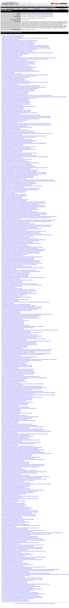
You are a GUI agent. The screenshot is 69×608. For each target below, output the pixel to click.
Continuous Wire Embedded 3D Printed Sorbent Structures (11, 128)
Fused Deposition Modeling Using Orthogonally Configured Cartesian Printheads (15, 276)
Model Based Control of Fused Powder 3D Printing (10, 405)
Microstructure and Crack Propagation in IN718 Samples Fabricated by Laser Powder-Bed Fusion (17, 395)
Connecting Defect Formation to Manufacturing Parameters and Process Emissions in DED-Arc (17, 127)
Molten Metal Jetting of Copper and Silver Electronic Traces (11, 411)
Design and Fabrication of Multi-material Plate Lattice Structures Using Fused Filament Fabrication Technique (19, 152)
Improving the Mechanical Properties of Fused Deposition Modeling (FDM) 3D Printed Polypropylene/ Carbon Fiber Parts (21, 315)
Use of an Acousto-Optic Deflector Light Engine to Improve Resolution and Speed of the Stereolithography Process (20, 592)
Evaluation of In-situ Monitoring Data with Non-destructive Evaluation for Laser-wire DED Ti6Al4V (18, 235)
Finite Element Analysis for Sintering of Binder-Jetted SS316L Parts (12, 265)
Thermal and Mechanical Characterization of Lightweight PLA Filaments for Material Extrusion (17, 554)
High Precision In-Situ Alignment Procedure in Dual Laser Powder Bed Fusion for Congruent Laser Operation (19, 293)
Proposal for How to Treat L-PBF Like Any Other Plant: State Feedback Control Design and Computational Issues (20, 496)
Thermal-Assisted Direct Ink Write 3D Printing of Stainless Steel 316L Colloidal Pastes (16, 553)
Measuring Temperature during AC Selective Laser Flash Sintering (12, 384)
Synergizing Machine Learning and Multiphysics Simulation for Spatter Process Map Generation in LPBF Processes (20, 542)
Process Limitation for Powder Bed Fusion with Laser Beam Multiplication (14, 487)
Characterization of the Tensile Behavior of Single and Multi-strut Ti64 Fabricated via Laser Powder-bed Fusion (19, 112)
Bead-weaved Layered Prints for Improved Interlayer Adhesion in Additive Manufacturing (16, 101)
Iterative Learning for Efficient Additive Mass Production (11, 355)
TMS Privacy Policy (43, 603)
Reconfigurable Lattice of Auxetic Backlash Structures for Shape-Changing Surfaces (15, 509)
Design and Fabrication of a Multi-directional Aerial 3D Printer (12, 151)
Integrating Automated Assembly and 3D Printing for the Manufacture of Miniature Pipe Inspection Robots (19, 343)
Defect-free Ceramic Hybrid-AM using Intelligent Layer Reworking (12, 144)
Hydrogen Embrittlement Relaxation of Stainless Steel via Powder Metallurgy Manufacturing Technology (18, 305)
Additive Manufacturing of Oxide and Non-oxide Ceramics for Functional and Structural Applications (18, 69)
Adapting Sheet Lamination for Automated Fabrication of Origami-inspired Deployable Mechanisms (18, 62)
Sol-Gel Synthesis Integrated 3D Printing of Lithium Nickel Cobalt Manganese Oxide (15, 524)
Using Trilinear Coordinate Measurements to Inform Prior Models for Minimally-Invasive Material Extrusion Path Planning (21, 596)
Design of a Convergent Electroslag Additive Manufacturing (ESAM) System (14, 160)
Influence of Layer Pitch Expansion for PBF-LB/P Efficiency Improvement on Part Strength (16, 331)
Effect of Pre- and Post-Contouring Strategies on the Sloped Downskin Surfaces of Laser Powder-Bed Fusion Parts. (20, 209)
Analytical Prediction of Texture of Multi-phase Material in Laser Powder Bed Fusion (15, 91)
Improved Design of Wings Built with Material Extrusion (11, 311)
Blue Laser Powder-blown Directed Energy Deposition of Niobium (12, 105)
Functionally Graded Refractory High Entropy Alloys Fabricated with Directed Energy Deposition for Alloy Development (21, 271)
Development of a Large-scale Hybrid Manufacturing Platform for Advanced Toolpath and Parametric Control (19, 183)
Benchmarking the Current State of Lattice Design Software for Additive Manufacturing (16, 102)
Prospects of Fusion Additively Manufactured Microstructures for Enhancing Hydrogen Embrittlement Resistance (20, 498)
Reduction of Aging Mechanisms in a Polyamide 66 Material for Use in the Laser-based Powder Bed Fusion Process (20, 510)
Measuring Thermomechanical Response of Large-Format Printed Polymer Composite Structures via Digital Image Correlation (22, 386)
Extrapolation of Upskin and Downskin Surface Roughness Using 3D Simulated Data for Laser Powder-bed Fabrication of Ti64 (22, 256)
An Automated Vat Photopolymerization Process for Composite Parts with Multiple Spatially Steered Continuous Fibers (21, 85)
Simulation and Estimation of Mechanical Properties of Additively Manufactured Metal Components (18, 519)
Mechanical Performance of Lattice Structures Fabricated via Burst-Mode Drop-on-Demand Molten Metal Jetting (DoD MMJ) (22, 388)
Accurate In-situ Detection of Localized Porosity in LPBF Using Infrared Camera (15, 60)
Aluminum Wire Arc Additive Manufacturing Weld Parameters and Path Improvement (15, 80)
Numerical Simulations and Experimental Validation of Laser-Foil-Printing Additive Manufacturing (17, 436)
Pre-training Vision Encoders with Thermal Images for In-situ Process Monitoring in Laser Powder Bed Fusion (19, 470)
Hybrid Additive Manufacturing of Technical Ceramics (10, 300)
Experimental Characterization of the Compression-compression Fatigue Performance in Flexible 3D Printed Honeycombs (21, 243)
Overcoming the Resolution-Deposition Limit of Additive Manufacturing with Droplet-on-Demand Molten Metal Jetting (21, 450)
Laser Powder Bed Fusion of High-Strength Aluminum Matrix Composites (13, 362)
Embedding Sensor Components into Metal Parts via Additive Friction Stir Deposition (15, 222)
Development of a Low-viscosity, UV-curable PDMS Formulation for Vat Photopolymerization (17, 184)
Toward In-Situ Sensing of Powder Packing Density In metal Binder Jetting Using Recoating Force (17, 564)
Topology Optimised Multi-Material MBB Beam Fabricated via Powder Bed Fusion (15, 563)
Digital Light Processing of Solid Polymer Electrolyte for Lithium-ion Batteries (14, 194)
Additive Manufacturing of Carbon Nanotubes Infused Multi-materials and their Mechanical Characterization (19, 67)
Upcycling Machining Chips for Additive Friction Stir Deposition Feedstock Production (16, 591)
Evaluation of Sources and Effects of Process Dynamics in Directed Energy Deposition (15, 237)
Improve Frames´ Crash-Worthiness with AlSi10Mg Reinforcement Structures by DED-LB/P (16, 310)
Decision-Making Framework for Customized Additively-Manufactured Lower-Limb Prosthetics (17, 141)
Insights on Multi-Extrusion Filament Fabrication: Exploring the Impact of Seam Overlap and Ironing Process (19, 342)
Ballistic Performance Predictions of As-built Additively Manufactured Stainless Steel (15, 100)
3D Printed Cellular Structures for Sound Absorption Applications (12, 36)
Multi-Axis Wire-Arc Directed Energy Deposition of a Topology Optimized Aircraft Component (17, 417)
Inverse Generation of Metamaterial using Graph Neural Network (12, 348)
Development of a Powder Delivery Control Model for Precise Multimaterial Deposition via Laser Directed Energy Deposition (22, 185)
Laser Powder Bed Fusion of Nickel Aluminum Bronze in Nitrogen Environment (14, 364)
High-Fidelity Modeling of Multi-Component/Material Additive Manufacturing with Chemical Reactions (18, 289)
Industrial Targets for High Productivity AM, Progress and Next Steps (13, 328)
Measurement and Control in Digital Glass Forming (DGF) (11, 382)
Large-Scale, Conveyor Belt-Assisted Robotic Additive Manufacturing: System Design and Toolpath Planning (19, 356)
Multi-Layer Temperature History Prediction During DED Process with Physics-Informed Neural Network (19, 420)
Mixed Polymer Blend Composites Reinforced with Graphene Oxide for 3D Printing (15, 403)
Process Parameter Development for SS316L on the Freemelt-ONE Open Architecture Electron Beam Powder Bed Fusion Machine (22, 489)
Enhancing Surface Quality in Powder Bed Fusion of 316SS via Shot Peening (14, 229)
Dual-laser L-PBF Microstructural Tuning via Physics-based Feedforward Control (15, 199)
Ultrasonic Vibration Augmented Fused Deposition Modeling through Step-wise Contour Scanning (17, 580)
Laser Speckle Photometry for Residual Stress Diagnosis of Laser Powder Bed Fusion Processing (17, 366)
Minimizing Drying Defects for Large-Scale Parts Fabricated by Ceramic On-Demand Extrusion (17, 398)
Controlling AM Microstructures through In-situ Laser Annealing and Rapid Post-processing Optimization (18, 132)
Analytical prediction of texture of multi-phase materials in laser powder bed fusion (15, 93)
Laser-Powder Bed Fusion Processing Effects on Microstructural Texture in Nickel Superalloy (17, 358)
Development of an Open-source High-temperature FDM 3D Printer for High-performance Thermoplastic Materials (20, 189)
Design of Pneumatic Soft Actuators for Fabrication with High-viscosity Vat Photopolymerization (17, 165)
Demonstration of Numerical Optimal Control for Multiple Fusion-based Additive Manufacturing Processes (19, 146)
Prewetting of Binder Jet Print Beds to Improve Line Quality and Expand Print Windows (16, 482)
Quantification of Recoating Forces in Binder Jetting (10, 499)
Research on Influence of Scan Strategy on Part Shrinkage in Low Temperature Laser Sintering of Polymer (19, 514)
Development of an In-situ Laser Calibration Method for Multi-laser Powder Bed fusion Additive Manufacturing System (21, 188)
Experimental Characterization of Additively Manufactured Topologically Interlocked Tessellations (17, 242)
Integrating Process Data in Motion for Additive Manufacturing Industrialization (14, 345)
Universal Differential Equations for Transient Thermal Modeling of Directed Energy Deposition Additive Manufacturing (21, 586)
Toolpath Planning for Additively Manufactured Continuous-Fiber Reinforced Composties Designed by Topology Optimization (22, 559)
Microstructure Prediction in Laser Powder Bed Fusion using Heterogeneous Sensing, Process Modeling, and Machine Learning (22, 397)
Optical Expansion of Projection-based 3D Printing (10, 444)
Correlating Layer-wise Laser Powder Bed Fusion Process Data (12, 134)
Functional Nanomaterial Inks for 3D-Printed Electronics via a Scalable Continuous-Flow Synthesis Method (19, 270)
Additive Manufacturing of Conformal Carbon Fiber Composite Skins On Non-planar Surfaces (17, 68)
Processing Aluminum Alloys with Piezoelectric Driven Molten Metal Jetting (14, 493)
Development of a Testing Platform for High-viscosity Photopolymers (13, 187)
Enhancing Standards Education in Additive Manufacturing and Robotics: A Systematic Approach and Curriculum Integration (22, 228)
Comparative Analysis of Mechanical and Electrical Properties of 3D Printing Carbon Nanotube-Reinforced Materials (20, 118)
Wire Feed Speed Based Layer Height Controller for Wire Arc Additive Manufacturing (15, 601)
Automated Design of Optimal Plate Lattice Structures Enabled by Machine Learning (15, 99)
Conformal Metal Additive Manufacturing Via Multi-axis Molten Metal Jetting (14, 126)
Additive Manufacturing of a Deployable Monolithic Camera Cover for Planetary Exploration (16, 66)
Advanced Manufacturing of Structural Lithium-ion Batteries (11, 73)
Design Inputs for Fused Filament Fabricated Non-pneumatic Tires (12, 157)
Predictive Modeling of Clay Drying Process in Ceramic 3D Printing (12, 481)
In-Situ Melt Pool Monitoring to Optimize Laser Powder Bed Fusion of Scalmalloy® (15, 320)
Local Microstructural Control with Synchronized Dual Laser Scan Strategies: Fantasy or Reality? (17, 370)
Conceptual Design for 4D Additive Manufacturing (10, 122)
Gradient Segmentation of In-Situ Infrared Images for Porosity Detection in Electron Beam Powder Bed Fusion (19, 283)
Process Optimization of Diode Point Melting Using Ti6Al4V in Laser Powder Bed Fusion (16, 488)
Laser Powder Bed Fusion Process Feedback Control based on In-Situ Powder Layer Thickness (17, 365)
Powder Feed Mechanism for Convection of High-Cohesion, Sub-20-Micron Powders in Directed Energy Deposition (20, 466)
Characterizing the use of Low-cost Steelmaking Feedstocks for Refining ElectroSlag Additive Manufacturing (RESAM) (21, 115)
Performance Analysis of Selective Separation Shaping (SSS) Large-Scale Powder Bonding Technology (18, 458)
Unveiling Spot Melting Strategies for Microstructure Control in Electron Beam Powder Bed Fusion (17, 590)
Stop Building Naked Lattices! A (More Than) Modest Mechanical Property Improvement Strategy (17, 531)
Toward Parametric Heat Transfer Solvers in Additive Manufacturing (13, 565)
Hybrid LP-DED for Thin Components (8, 303)
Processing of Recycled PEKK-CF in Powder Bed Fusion (11, 494)
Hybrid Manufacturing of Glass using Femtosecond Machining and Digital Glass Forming (16, 304)
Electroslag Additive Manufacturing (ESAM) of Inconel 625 (11, 218)
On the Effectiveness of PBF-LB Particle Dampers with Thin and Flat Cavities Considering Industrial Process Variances (21, 439)
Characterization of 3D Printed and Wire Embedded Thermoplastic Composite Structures (16, 111)
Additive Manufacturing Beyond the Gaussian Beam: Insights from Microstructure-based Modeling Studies (19, 63)
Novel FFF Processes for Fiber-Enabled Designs (9, 432)
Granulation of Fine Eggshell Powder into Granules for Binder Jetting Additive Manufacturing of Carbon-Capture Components (22, 284)
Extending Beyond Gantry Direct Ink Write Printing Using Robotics (12, 255)
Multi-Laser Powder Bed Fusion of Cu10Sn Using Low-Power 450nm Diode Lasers (15, 419)
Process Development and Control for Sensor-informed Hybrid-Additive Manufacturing (16, 486)
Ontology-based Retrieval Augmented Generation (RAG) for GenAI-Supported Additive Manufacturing (18, 443)
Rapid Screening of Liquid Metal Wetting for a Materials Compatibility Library (14, 504)
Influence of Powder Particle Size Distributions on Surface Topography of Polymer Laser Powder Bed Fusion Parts (20, 334)
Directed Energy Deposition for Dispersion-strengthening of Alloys (12, 196)
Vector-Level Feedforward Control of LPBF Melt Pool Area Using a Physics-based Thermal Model (17, 598)
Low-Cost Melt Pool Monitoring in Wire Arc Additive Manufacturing (13, 375)
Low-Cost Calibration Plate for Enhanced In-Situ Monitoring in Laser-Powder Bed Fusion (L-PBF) (17, 373)
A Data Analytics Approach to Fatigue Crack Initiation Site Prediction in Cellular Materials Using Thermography (20, 40)
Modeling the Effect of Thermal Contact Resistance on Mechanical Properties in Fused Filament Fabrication (19, 408)
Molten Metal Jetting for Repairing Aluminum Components (11, 410)
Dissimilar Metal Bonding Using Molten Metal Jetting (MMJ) (11, 198)
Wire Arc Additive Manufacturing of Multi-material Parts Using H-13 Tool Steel (14, 599)
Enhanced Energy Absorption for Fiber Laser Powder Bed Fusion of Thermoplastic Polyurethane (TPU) (18, 223)
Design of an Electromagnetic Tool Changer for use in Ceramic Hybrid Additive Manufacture (16, 163)
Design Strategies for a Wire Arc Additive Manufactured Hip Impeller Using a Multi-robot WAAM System (19, 166)
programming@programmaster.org (33, 603)
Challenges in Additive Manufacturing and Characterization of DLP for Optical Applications (16, 110)
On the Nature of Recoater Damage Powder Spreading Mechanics (12, 441)
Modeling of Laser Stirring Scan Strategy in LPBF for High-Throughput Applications (15, 406)
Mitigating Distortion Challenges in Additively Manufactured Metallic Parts (14, 400)
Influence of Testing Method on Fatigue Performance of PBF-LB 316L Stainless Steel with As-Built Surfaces (19, 337)
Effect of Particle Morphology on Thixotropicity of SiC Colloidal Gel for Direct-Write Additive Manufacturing (19, 207)
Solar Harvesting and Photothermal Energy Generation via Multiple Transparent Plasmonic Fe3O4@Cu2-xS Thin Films (21, 525)
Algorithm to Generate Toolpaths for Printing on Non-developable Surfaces (14, 79)
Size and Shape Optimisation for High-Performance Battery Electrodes (13, 520)
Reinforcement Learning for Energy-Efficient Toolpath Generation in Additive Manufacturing (17, 513)
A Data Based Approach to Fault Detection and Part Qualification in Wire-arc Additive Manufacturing (18, 41)
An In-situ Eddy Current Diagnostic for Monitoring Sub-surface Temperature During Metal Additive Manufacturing (20, 88)
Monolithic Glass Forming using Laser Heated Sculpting (11, 414)
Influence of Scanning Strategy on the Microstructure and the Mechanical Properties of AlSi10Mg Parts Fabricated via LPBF (22, 336)
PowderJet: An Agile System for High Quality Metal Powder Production (13, 469)
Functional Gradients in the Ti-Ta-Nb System (9, 268)
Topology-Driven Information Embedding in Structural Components (12, 560)
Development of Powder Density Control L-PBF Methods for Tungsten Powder (14, 190)
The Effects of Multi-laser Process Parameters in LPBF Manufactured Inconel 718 (15, 549)
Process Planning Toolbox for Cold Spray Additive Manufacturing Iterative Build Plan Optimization (18, 492)
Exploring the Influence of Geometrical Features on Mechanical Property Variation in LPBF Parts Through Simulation (20, 251)
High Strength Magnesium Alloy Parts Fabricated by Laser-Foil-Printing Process (14, 294)
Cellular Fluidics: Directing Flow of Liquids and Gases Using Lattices (13, 108)
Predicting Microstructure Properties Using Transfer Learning (11, 474)
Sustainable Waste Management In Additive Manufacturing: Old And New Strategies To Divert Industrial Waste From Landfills (22, 538)
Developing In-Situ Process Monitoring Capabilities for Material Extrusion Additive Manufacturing (17, 177)
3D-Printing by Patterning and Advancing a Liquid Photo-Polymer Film (13, 35)
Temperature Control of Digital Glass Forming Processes (11, 543)
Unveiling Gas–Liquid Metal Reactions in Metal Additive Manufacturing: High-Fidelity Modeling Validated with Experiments (22, 588)
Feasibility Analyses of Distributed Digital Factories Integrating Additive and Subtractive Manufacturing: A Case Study (21, 261)
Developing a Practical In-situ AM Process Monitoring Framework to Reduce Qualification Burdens (18, 176)
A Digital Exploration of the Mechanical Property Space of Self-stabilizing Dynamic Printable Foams (18, 44)
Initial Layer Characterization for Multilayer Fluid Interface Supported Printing (14, 339)
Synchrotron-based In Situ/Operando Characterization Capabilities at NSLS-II (14, 541)
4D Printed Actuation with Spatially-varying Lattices (10, 39)
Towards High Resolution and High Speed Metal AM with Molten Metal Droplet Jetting (16, 575)
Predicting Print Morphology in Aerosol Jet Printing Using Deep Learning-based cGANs (16, 475)
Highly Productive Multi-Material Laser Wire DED (10, 298)
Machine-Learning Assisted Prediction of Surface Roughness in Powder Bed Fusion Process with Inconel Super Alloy (20, 376)
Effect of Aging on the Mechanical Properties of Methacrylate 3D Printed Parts (14, 200)
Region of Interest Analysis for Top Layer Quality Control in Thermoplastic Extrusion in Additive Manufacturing (20, 511)
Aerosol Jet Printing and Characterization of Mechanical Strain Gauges (13, 78)
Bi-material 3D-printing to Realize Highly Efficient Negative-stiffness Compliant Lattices (16, 104)
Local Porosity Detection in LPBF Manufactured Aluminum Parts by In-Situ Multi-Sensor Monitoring (18, 371)
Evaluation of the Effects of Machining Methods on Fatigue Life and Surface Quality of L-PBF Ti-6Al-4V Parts (19, 238)
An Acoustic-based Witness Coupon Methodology (10, 84)
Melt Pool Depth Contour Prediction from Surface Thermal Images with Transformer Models (16, 389)
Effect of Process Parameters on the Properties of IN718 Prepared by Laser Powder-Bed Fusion (17, 210)
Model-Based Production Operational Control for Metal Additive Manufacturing (14, 404)
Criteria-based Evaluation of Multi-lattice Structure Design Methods (12, 138)
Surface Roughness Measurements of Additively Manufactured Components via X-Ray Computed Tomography (19, 536)
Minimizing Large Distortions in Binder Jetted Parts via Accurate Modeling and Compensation (17, 399)
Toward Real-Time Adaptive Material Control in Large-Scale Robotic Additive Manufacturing (17, 568)
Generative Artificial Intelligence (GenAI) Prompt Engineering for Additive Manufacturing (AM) (17, 279)
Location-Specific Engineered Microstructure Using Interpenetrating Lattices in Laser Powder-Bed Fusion (19, 372)
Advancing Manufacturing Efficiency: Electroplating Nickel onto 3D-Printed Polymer (15, 77)
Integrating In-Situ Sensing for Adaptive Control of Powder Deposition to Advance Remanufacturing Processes (19, 344)
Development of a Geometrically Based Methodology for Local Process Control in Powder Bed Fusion (18, 182)
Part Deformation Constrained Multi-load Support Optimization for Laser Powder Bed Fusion (17, 455)
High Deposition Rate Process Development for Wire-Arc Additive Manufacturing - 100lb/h (16, 292)
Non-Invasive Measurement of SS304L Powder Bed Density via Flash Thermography (15, 427)
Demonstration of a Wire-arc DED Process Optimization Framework (12, 145)
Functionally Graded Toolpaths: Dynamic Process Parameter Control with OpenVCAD (15, 272)
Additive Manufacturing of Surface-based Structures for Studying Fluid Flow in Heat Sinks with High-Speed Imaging (20, 71)
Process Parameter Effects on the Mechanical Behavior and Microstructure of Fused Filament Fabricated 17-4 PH (20, 491)
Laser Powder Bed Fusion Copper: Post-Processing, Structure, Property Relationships (15, 361)
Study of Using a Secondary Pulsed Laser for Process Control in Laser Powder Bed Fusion (16, 535)
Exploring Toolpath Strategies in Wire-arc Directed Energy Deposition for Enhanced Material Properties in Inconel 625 (21, 253)
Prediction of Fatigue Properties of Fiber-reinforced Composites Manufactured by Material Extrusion (18, 480)
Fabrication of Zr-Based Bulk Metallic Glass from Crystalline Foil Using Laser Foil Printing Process (18, 259)
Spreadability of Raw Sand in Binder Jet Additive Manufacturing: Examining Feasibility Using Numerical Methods (20, 527)
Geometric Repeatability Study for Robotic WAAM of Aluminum (12, 281)
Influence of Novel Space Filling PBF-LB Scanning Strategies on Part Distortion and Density (16, 333)
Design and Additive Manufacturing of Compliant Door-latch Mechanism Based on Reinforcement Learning (19, 149)
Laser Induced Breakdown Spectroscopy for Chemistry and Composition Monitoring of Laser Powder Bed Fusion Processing (22, 360)
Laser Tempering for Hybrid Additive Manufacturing (10, 367)
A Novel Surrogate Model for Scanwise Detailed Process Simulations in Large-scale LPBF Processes (18, 51)
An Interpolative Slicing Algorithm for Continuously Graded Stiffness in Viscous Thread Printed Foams (18, 89)
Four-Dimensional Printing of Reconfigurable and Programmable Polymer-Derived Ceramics (16, 266)
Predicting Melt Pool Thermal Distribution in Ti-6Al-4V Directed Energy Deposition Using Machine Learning (19, 472)
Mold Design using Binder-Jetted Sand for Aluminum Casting (11, 409)
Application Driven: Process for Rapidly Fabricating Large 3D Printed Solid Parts (15, 94)
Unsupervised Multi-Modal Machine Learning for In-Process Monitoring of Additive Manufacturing (18, 587)
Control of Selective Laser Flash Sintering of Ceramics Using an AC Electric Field (15, 129)
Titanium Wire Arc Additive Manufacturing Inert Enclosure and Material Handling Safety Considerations (18, 558)
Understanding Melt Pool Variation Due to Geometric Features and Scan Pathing (14, 581)
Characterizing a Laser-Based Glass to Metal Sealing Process (11, 113)
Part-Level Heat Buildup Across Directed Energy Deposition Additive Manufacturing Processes (17, 454)
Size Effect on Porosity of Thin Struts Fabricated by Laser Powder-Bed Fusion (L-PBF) (16, 521)
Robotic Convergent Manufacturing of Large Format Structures (12, 516)
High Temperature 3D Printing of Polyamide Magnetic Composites (12, 295)
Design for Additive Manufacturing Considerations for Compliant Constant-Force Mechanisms (17, 154)
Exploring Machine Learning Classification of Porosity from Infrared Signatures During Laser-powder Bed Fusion (20, 248)
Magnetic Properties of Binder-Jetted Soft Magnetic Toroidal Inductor (13, 380)
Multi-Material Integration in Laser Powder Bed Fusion (10, 421)
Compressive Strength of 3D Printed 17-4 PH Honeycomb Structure (12, 121)
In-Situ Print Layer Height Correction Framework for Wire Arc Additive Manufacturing (16, 325)
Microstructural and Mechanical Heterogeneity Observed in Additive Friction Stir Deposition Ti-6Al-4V (18, 393)
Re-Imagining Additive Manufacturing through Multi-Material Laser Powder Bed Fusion (16, 507)
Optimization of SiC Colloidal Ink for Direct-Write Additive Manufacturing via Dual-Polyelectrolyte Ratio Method (20, 448)
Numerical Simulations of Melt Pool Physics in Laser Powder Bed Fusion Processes (15, 437)
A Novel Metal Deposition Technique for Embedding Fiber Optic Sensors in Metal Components (17, 50)
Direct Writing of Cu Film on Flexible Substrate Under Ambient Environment (14, 195)
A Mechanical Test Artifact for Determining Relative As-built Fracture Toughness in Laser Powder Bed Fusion (19, 49)
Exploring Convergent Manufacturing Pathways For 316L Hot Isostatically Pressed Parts (16, 245)
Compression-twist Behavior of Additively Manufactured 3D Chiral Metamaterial (15, 119)
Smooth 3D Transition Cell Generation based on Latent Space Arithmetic (13, 522)
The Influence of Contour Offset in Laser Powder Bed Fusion (11, 552)
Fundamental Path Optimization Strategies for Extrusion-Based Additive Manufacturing (16, 273)
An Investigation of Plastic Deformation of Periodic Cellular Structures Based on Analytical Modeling (18, 90)
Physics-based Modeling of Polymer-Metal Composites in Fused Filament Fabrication (15, 463)
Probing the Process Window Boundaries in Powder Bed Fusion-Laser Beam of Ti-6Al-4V (16, 485)
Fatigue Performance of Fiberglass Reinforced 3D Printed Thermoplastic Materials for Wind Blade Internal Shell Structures (21, 260)
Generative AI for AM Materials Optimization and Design (11, 278)
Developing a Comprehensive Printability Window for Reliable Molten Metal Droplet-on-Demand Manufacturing (20, 174)
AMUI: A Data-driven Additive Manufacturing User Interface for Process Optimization (15, 83)
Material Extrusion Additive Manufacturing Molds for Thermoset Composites (14, 381)
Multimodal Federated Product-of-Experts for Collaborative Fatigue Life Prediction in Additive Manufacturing (19, 425)
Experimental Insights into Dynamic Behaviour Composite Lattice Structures (14, 244)
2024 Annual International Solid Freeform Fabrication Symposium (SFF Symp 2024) (37, 13)
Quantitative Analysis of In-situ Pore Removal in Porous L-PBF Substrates (13, 500)
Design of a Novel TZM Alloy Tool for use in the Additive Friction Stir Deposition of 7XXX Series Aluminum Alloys (20, 162)
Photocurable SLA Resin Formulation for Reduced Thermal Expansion (13, 460)
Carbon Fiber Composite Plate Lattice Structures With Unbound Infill (13, 107)
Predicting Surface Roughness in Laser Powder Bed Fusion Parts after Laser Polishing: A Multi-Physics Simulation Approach (22, 477)
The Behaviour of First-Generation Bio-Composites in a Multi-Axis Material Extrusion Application (17, 546)
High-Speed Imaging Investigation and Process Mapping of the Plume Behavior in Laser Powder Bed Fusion (19, 290)
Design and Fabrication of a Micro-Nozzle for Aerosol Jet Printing (12, 150)
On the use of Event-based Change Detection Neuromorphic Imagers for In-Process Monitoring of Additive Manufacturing (21, 442)
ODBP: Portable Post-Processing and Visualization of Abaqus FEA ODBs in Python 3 (15, 438)
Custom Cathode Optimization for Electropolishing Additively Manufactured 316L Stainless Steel (17, 139)
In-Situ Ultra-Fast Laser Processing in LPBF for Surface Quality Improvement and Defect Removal (17, 327)
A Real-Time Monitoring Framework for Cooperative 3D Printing (12, 55)
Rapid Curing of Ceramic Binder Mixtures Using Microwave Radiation (13, 503)
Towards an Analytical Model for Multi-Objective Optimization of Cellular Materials (15, 571)
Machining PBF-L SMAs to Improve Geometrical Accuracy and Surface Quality (14, 378)
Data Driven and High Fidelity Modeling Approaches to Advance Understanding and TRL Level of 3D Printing (19, 140)
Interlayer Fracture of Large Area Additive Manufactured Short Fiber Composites (15, 347)
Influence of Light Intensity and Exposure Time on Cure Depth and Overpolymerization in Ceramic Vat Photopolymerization (22, 332)
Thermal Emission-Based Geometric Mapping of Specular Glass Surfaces (13, 555)
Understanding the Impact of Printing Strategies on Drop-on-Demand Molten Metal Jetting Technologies (18, 585)
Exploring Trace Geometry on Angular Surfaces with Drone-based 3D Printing (14, 254)
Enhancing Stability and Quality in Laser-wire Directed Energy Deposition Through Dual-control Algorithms (19, 227)
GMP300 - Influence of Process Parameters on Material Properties (12, 282)
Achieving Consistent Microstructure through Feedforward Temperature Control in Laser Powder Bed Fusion (19, 61)
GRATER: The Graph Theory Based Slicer (8, 287)
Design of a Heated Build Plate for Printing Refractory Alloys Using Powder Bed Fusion (16, 161)
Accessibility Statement (50, 603)
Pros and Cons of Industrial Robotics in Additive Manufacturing (12, 497)
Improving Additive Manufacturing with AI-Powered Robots (11, 312)
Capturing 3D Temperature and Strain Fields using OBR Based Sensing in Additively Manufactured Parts (18, 106)
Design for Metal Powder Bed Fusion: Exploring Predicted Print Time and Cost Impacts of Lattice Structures (19, 155)
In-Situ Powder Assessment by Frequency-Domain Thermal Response (13, 322)
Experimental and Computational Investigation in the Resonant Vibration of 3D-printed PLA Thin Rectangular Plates (20, 240)
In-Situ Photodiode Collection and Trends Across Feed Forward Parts (13, 321)
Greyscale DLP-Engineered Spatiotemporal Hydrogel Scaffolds (12, 288)
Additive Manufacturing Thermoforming (8, 72)
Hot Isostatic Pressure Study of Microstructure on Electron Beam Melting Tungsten (15, 299)
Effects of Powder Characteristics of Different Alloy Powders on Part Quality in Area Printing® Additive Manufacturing (21, 215)
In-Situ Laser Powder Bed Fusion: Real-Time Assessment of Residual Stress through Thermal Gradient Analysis (19, 316)
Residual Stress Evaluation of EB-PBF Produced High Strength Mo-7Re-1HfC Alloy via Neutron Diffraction (19, 515)
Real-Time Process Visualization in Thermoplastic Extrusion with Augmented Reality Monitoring (17, 508)
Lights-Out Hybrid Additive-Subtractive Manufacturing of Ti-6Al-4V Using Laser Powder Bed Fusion (18, 369)
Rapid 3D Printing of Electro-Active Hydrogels (9, 502)
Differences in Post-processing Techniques (8, 193)
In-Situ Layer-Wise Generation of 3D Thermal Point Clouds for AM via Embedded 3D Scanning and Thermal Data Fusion (21, 317)
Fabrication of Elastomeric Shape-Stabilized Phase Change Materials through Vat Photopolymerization (18, 257)
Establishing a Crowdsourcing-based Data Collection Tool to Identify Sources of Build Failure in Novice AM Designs (20, 232)
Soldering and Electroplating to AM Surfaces (9, 526)
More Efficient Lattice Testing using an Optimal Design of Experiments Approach (15, 415)
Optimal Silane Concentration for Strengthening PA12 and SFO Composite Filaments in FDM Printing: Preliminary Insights (21, 447)
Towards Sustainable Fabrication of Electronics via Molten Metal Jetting (13, 576)
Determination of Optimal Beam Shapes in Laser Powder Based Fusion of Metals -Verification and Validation (19, 171)
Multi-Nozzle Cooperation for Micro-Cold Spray (9, 422)
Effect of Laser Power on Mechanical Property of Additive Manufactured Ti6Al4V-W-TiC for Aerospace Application (20, 204)
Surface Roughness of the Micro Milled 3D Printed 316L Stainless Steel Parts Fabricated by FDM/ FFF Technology (20, 537)
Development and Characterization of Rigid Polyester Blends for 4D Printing (14, 178)
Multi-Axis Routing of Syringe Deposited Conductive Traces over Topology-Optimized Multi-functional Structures (20, 416)
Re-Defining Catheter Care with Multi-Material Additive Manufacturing (13, 505)
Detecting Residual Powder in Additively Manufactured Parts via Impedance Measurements (16, 168)
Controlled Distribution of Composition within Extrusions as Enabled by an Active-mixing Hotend (17, 130)
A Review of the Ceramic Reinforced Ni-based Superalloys (11, 56)
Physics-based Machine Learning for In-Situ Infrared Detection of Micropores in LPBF (15, 461)
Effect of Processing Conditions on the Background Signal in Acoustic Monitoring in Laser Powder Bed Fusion (19, 211)
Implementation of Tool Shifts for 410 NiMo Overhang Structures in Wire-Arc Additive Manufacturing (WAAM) (20, 309)
